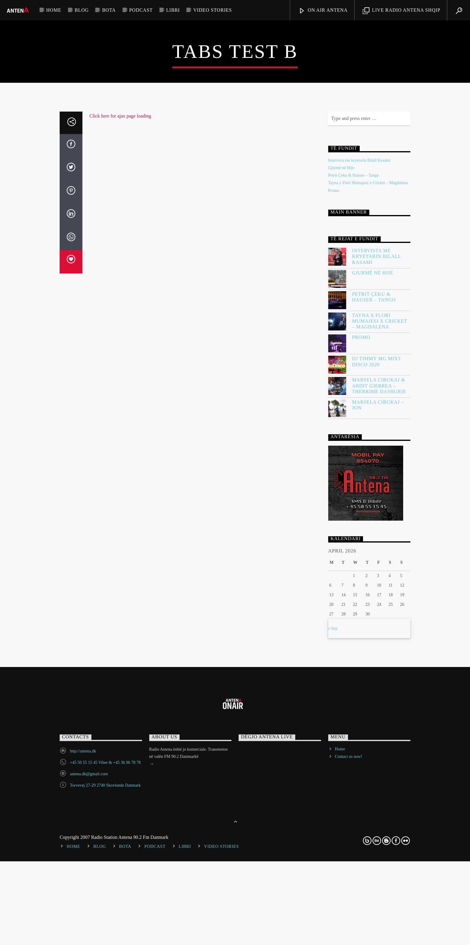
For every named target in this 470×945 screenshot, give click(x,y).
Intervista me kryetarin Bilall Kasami (359, 378)
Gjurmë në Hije (341, 386)
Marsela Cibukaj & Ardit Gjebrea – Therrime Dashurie (379, 604)
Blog (82, 10)
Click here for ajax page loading (120, 333)
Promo (333, 408)
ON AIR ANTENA (323, 10)
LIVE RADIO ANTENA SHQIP (401, 10)
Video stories (212, 10)
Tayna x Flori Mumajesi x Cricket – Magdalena (368, 401)
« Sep (333, 847)
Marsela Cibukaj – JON (378, 623)
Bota (109, 10)
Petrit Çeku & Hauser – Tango (353, 393)
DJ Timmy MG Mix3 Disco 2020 (376, 579)
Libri (173, 10)
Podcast (141, 10)
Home (53, 10)
